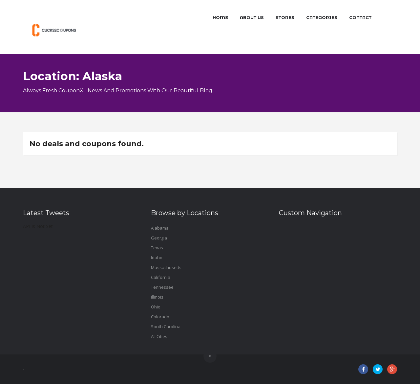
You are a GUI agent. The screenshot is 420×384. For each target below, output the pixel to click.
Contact (360, 17)
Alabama (160, 228)
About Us (252, 17)
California (160, 277)
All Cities (159, 336)
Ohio (155, 307)
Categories (321, 17)
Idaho (156, 257)
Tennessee (162, 287)
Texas (157, 248)
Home (220, 17)
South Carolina (165, 326)
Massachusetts (166, 267)
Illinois (157, 297)
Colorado (160, 317)
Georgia (159, 238)
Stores (285, 17)
